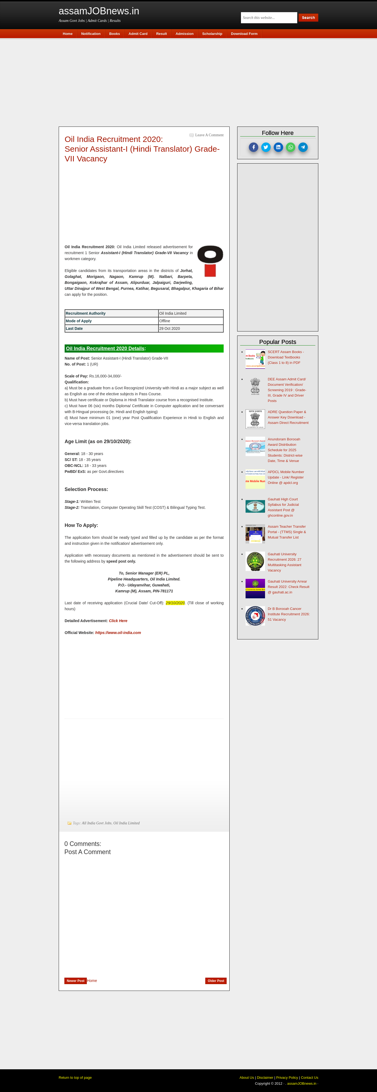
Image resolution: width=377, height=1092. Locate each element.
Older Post (216, 981)
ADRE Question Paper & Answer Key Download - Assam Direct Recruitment (288, 417)
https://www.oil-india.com (118, 632)
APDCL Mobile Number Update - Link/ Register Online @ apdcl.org (286, 477)
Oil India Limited (126, 823)
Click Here (118, 621)
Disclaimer (265, 1078)
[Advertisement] (191, 81)
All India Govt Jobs (96, 823)
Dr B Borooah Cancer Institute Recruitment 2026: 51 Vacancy (289, 614)
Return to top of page (75, 1078)
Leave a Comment (209, 135)
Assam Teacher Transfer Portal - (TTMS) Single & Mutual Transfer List (287, 532)
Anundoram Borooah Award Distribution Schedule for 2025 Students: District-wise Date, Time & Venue (285, 450)
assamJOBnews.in (99, 10)
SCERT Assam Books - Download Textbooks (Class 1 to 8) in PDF (286, 357)
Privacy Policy (287, 1078)
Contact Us (309, 1078)
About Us (247, 1078)
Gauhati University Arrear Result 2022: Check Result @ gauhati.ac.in (288, 586)
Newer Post (75, 981)
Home (92, 980)
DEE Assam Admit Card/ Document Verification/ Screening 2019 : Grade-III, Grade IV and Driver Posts (287, 390)
